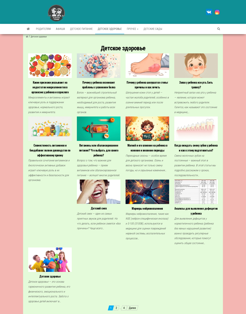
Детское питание (81, 29)
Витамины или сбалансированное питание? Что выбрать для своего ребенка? (98, 150)
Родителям (43, 29)
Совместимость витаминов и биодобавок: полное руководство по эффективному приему (50, 150)
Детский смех (99, 208)
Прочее (132, 29)
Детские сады (153, 29)
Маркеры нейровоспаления (147, 208)
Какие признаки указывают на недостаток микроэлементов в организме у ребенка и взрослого (50, 87)
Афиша (60, 29)
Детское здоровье (110, 29)
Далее (132, 308)
